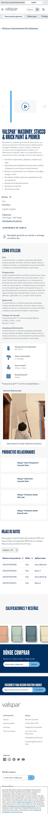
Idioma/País (7, 786)
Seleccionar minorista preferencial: (13, 2)
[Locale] (10, 550)
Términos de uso (16, 812)
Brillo (29, 558)
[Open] (10, 197)
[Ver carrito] (43, 9)
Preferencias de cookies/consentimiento (22, 806)
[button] (2, 9)
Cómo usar (32, 16)
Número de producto (13, 558)
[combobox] (31, 9)
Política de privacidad (24, 802)
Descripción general (13, 16)
